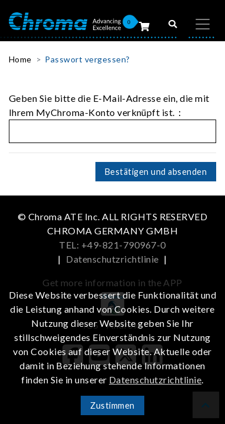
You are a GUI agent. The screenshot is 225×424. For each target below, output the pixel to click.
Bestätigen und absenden (156, 172)
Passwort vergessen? (87, 59)
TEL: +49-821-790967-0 (112, 244)
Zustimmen (112, 405)
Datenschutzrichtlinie (112, 258)
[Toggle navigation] (202, 24)
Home (20, 59)
